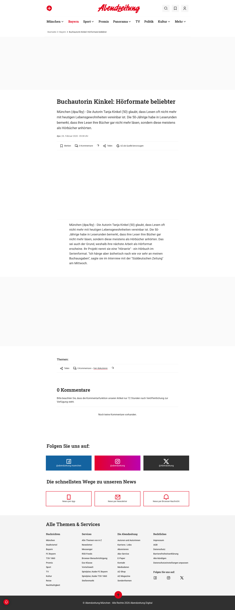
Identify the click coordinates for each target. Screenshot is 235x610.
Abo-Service (123, 554)
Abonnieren (123, 549)
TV (47, 571)
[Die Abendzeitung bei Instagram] (117, 463)
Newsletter (87, 545)
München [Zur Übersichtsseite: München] (54, 21)
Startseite (51, 32)
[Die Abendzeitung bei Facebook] (69, 463)
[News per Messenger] (69, 498)
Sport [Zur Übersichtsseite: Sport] (87, 21)
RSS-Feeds (87, 554)
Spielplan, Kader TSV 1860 (94, 576)
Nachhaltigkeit (53, 585)
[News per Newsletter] (117, 498)
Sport (48, 567)
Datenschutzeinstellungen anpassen (170, 563)
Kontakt (121, 563)
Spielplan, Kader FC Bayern (95, 571)
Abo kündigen (159, 558)
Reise (48, 580)
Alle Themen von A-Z (92, 540)
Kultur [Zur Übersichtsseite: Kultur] (162, 21)
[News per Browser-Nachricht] (166, 498)
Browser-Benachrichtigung (94, 558)
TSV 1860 (50, 558)
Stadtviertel (51, 545)
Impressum (158, 540)
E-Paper (121, 558)
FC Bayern (51, 554)
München (50, 540)
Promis (49, 563)
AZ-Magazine (124, 576)
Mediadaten (123, 567)
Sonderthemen (125, 580)
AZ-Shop (122, 571)
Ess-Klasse (87, 563)
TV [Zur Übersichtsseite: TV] (138, 21)
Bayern (62, 32)
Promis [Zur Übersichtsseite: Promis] (104, 21)
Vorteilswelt (87, 567)
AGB (155, 545)
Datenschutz (159, 549)
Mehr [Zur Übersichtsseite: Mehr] (179, 21)
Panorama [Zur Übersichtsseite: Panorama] (120, 21)
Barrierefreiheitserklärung (165, 554)
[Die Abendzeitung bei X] (166, 463)
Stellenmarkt (88, 580)
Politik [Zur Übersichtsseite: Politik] (149, 21)
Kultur (49, 576)
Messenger (87, 549)
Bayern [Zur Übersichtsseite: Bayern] (73, 21)
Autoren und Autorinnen (129, 540)
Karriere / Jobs (125, 545)
